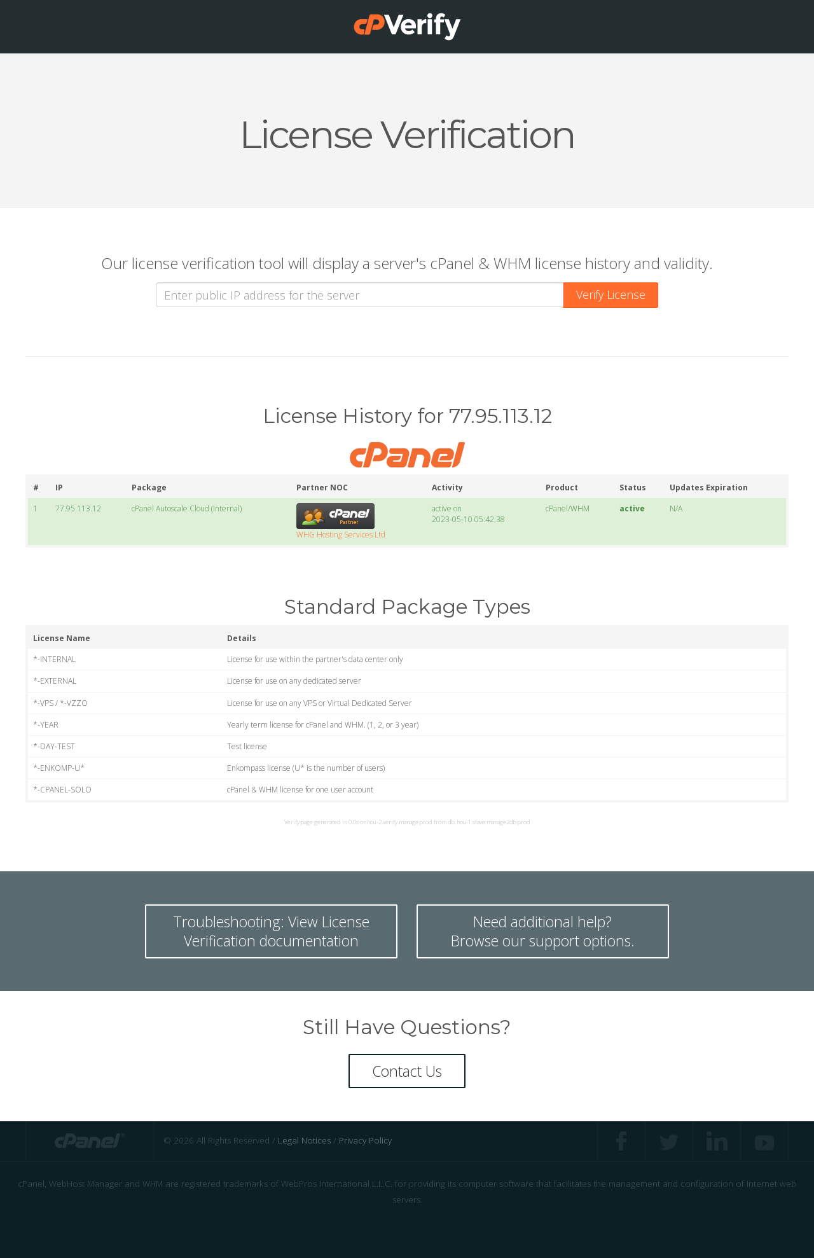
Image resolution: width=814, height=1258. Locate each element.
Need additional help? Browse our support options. (543, 931)
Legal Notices (304, 1141)
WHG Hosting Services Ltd (340, 534)
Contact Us (407, 1071)
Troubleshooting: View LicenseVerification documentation (271, 931)
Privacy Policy (365, 1141)
